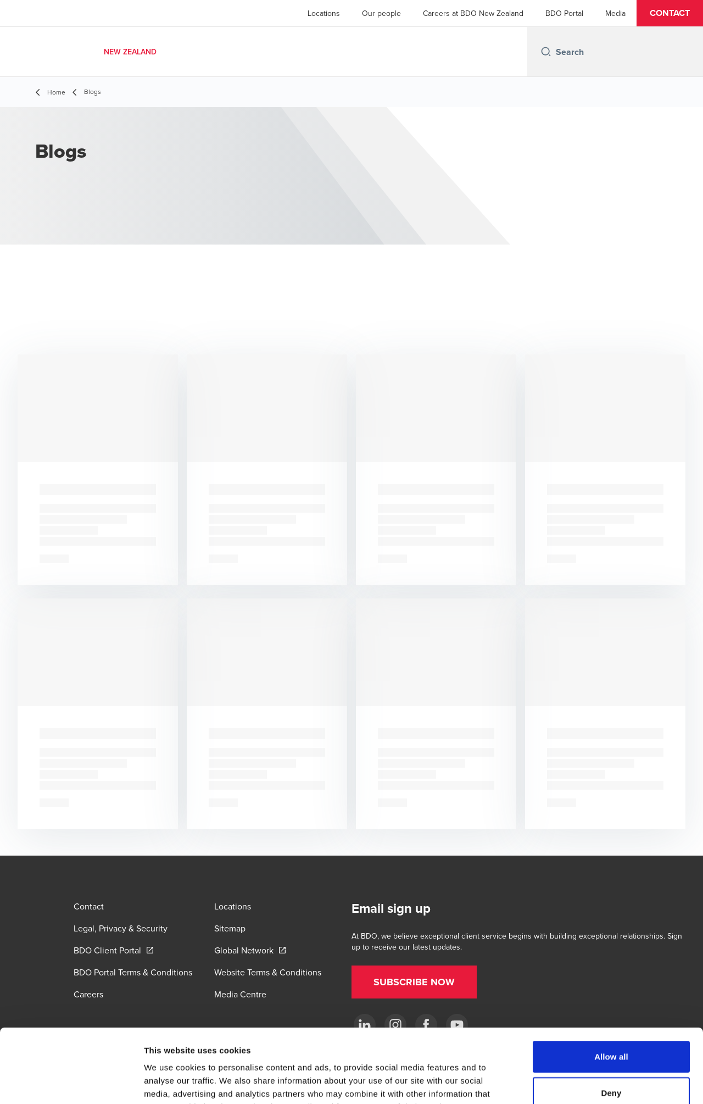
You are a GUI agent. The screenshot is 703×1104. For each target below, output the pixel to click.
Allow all (611, 987)
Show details (576, 1082)
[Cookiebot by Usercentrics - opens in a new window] (71, 1082)
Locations (324, 13)
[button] (670, 13)
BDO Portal (564, 13)
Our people (381, 13)
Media (615, 13)
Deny (611, 1023)
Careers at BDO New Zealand (473, 13)
